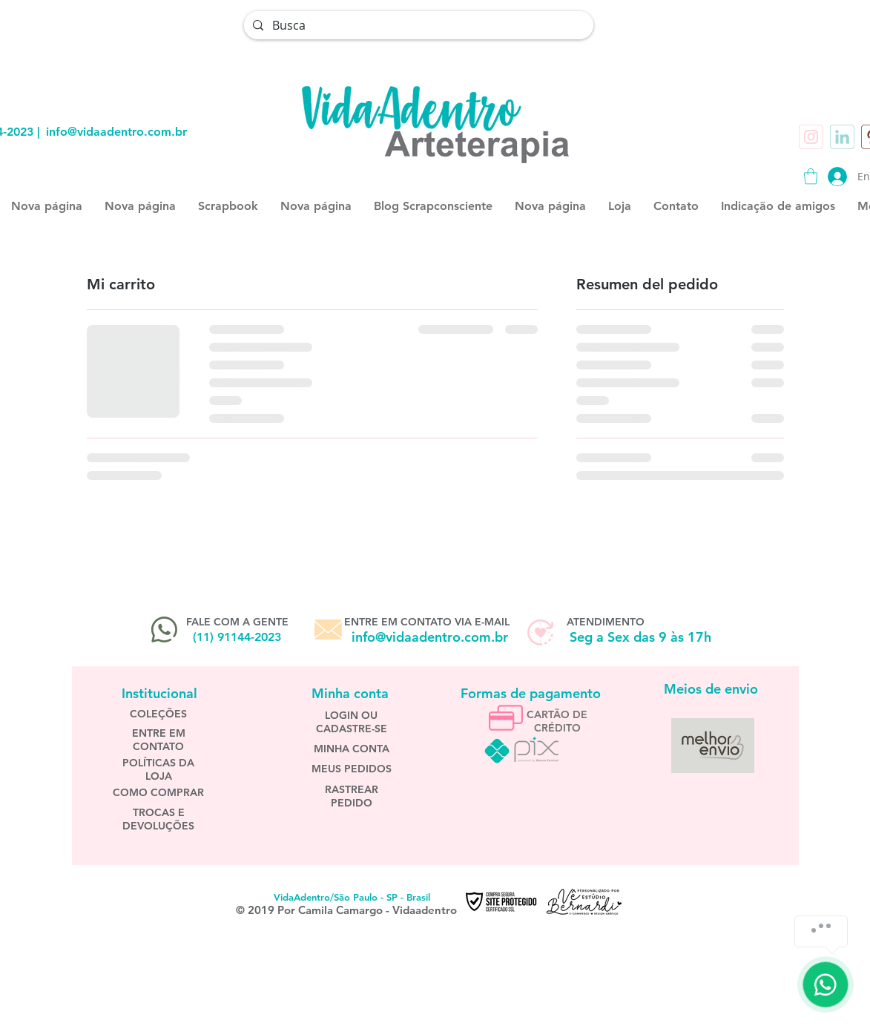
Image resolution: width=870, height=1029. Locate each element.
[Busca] (417, 25)
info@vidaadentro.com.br (116, 132)
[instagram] (811, 137)
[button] (810, 176)
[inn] (842, 137)
